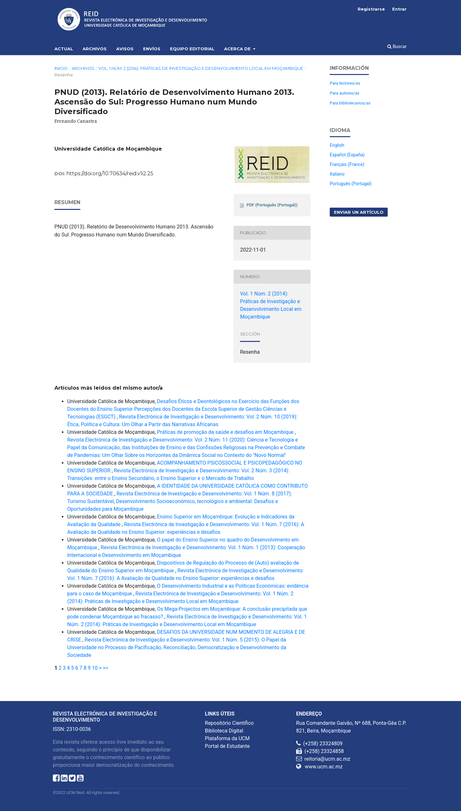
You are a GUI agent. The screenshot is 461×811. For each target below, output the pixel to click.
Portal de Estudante (227, 746)
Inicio (61, 68)
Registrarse (371, 9)
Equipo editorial (192, 48)
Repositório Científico (229, 723)
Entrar (399, 9)
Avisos (124, 48)
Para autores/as (344, 93)
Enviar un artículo (359, 212)
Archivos (95, 48)
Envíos (151, 48)
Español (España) (347, 154)
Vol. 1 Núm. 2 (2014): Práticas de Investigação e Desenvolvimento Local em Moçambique (200, 68)
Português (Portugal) (350, 183)
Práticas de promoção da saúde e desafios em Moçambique (226, 432)
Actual (63, 48)
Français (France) (347, 164)
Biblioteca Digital (224, 731)
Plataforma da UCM (227, 738)
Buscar (397, 46)
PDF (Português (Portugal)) (272, 205)
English (337, 145)
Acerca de (238, 48)
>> (105, 668)
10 (95, 668)
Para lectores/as (345, 83)
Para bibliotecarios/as (350, 103)
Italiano (337, 174)
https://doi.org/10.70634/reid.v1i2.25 (109, 173)
